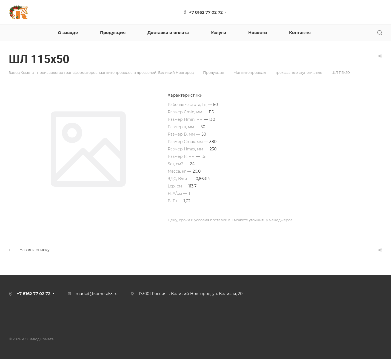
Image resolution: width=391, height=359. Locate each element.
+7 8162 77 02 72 (206, 12)
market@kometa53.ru (97, 293)
